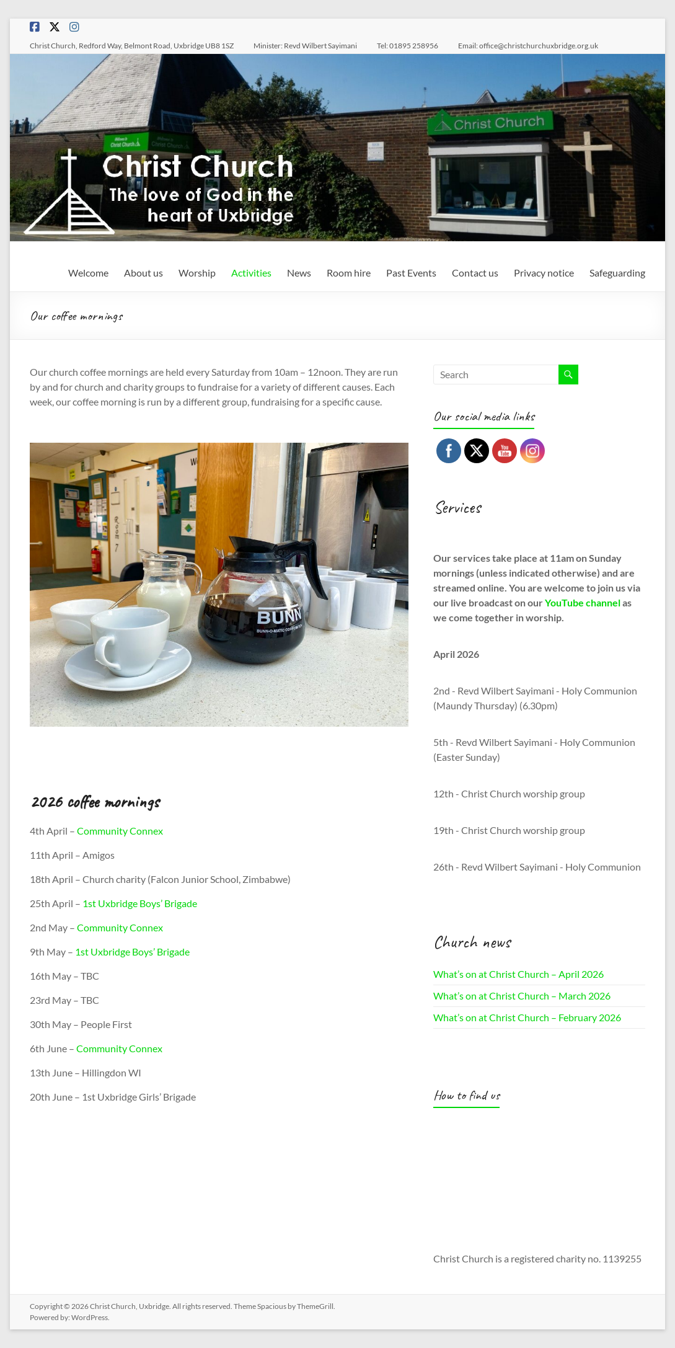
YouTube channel (582, 602)
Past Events (411, 272)
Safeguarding (617, 272)
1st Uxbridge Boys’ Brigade (139, 903)
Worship (197, 272)
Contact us (475, 272)
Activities (251, 272)
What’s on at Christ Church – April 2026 (518, 974)
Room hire (349, 272)
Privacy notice (544, 272)
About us (143, 272)
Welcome (88, 272)
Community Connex (120, 830)
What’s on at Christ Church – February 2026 (527, 1017)
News (299, 272)
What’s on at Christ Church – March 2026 (522, 995)
